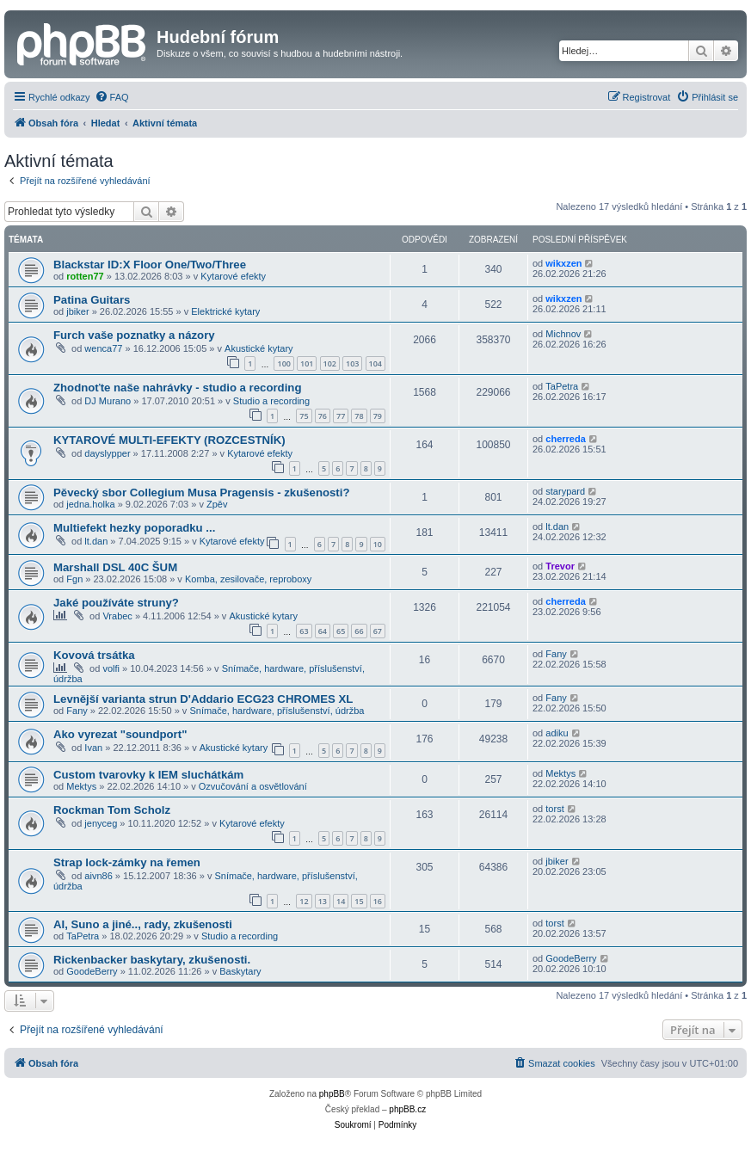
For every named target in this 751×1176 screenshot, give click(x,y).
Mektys (81, 786)
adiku (556, 733)
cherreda (565, 439)
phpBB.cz (407, 1109)
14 (340, 901)
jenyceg (100, 823)
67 (377, 631)
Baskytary (240, 971)
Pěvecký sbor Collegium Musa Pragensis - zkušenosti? (201, 492)
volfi (111, 668)
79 (377, 416)
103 (352, 363)
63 (303, 631)
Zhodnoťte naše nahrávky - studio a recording (177, 387)
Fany (555, 654)
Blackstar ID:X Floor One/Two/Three (149, 264)
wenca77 (103, 348)
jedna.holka (90, 504)
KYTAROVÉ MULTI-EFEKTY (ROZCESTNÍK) (169, 440)
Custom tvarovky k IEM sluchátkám (148, 774)
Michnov (563, 334)
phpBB (332, 1094)
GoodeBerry (91, 971)
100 (283, 363)
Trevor (560, 566)
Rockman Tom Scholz (111, 809)
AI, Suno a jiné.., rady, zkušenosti (142, 924)
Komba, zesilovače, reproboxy (248, 579)
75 (303, 416)
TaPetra (561, 386)
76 (322, 416)
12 (303, 901)
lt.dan (96, 541)
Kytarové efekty (233, 276)
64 (322, 631)
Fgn (74, 579)
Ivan (93, 747)
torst (554, 808)
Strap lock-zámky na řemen (126, 862)
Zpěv (216, 504)
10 (377, 544)
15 (358, 901)
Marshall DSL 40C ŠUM (115, 567)
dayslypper (107, 453)
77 (340, 416)
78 (358, 416)
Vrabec (117, 616)
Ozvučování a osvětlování (253, 786)
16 (377, 901)
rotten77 (84, 276)
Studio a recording (271, 401)
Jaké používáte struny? (116, 602)
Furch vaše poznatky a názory (134, 335)
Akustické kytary (258, 348)
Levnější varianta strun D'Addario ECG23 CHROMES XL (203, 699)
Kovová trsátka (94, 655)
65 (340, 631)
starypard (565, 491)
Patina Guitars (91, 299)
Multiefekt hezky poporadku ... (134, 527)
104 (375, 363)
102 (329, 363)
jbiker (77, 311)
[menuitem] (112, 97)
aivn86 (98, 876)
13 (322, 901)
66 (358, 631)
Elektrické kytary (225, 311)
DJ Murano (107, 401)
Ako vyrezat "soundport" (120, 734)
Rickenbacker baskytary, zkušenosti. (151, 959)
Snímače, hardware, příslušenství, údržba (276, 710)
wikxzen (563, 263)
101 (306, 363)
